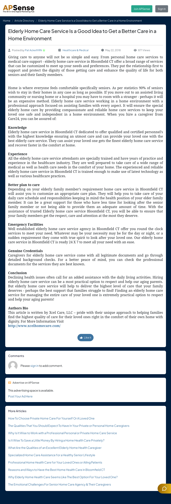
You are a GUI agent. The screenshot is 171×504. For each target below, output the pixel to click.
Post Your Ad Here (20, 396)
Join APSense (142, 8)
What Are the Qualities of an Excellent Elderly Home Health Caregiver (55, 447)
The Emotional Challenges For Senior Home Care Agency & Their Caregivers (59, 484)
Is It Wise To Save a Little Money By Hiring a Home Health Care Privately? (56, 440)
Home (6, 20)
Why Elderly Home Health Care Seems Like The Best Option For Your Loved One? (63, 477)
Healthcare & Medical (76, 50)
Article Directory (24, 20)
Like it (85, 337)
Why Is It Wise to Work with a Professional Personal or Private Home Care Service (62, 433)
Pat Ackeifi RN (33, 50)
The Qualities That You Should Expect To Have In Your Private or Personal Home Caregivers (68, 425)
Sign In (162, 8)
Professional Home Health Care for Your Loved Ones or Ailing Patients (55, 462)
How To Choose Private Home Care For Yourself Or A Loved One (51, 418)
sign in (34, 365)
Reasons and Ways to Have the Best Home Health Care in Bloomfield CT (56, 469)
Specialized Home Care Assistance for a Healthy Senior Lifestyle (51, 455)
